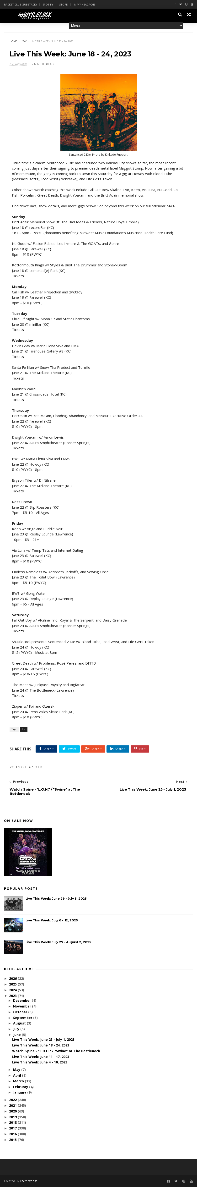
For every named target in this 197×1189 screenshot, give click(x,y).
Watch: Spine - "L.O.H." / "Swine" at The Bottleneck (56, 1053)
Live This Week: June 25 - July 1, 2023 (43, 1041)
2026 (13, 980)
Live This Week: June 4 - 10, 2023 (39, 1064)
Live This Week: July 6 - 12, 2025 (52, 922)
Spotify (48, 4)
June (17, 1037)
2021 (13, 1107)
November (22, 1008)
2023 (13, 998)
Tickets (19, 277)
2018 (13, 1124)
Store (63, 4)
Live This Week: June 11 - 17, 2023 (40, 1058)
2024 (13, 992)
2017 (13, 1130)
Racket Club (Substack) (20, 4)
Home (14, 42)
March (19, 1083)
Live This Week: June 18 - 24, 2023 (40, 1047)
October (20, 1014)
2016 (13, 1136)
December (22, 1002)
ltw (24, 42)
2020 (13, 1113)
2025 (13, 986)
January (20, 1094)
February (21, 1088)
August (20, 1025)
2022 (13, 1102)
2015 (13, 1141)
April (17, 1077)
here (171, 207)
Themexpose (28, 1183)
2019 (13, 1119)
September (23, 1019)
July (16, 1031)
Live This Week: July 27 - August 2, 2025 (58, 944)
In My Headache (84, 4)
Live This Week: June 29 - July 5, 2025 (56, 901)
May (17, 1071)
